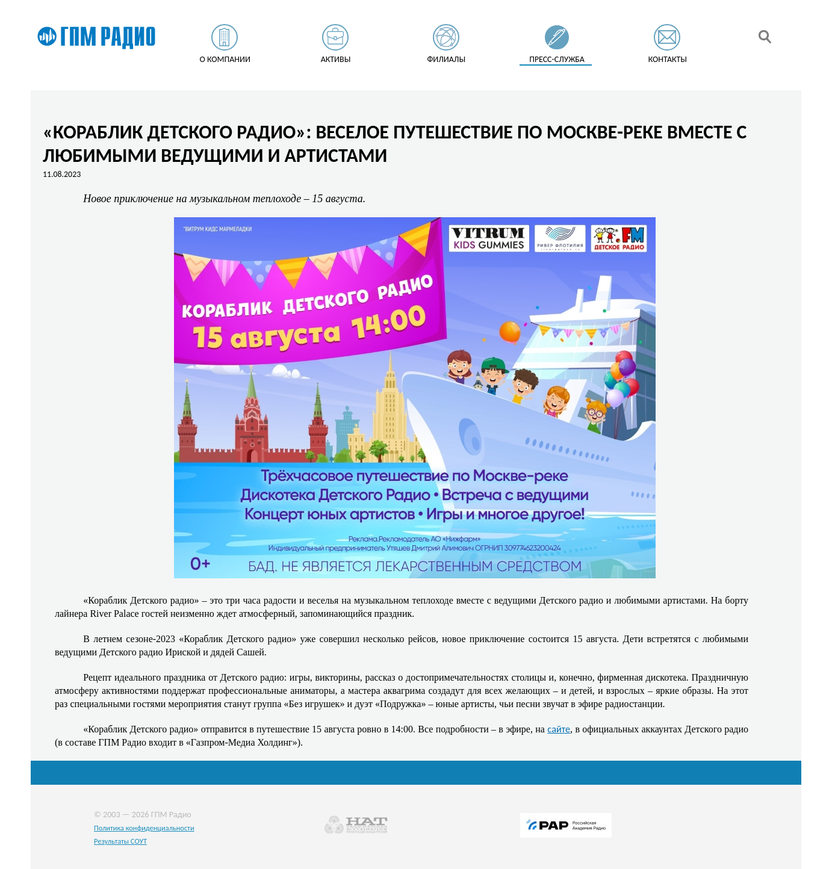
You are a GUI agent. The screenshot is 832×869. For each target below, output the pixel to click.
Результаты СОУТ (120, 841)
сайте (558, 729)
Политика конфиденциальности (144, 827)
